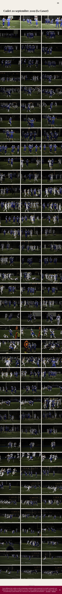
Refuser (54, 591)
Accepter (48, 591)
